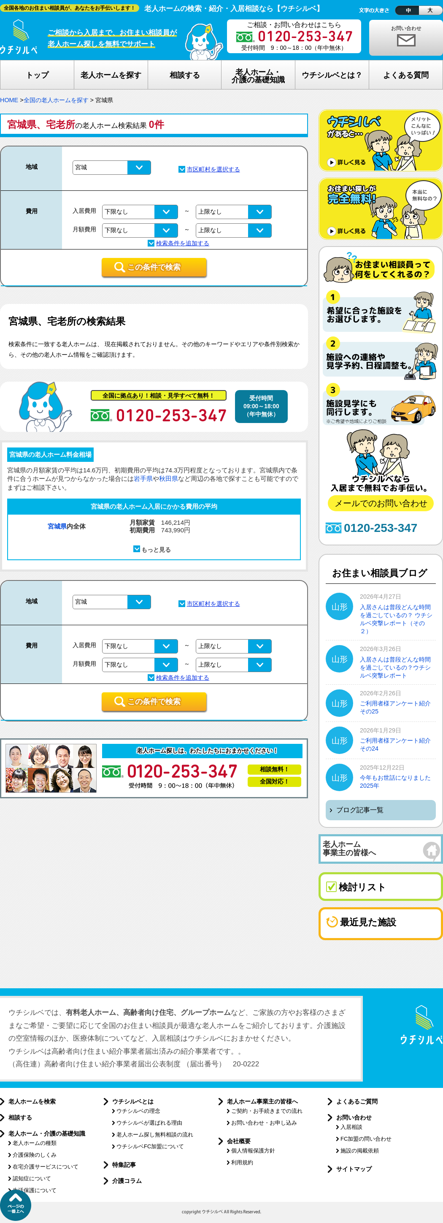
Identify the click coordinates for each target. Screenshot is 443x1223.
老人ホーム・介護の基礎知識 (46, 1133)
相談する (20, 1117)
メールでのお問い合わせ (381, 503)
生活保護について (35, 1190)
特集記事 (124, 1164)
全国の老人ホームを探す (56, 100)
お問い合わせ (406, 28)
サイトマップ (354, 1169)
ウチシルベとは (133, 1101)
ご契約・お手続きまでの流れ (267, 1111)
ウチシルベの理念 (138, 1111)
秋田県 (168, 478)
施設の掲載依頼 (359, 1150)
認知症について (32, 1178)
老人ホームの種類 (35, 1143)
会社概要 (239, 1141)
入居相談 (351, 1127)
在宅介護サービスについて (45, 1166)
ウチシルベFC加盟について (150, 1146)
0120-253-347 (380, 527)
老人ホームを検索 (32, 1101)
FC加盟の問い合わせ (366, 1139)
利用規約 (242, 1162)
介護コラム (127, 1180)
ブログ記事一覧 (360, 810)
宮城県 (57, 526)
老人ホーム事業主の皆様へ (262, 1101)
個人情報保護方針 (253, 1150)
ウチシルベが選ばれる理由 (149, 1123)
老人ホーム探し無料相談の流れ (154, 1134)
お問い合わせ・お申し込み (264, 1123)
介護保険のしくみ (35, 1155)
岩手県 (143, 478)
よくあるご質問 (357, 1101)
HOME (9, 100)
